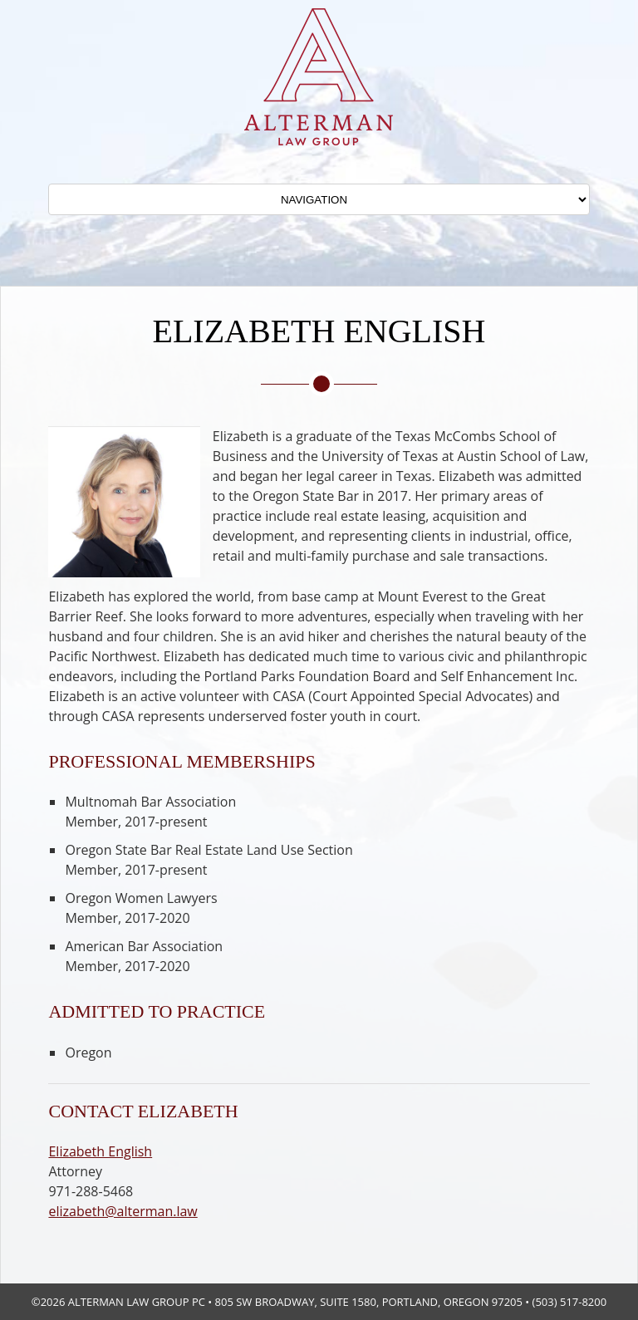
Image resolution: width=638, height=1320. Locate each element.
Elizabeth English (100, 1151)
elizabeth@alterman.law (122, 1211)
